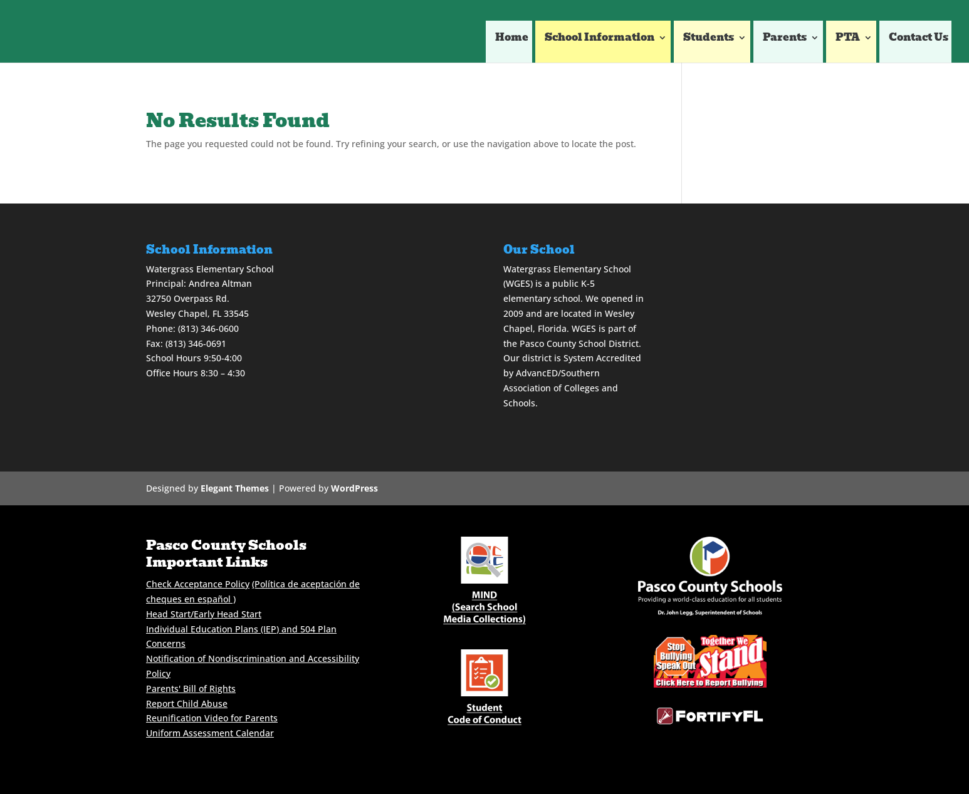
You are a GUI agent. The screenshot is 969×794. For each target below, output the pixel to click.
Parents (785, 39)
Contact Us (918, 39)
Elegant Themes (235, 488)
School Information (599, 39)
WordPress (354, 488)
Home (511, 39)
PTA (847, 39)
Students (708, 39)
